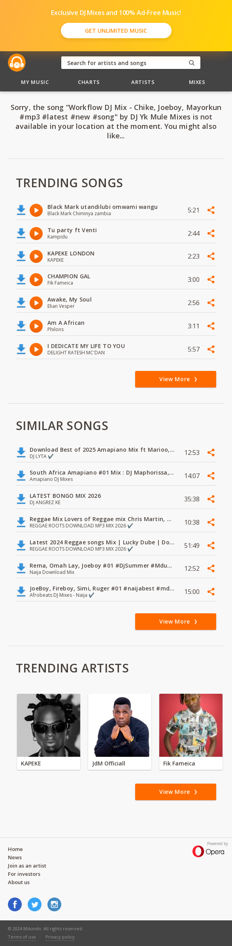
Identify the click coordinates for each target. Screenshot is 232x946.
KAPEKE (31, 763)
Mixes (197, 82)
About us (19, 882)
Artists (143, 82)
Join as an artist (27, 865)
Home (15, 849)
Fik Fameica (179, 763)
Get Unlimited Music (116, 30)
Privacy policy (60, 937)
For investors (24, 873)
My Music (35, 82)
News (15, 857)
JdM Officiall (108, 763)
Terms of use (22, 937)
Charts (89, 82)
